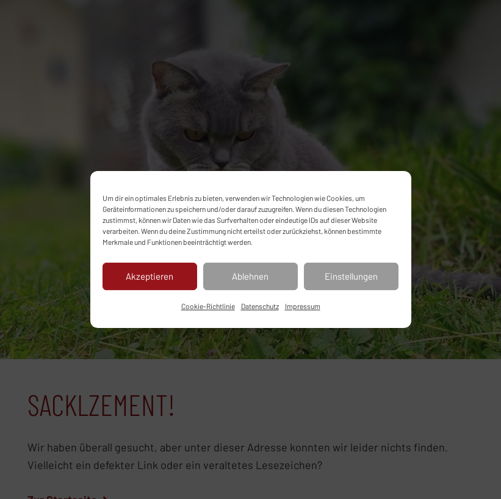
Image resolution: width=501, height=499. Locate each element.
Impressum (302, 306)
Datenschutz (260, 306)
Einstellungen (351, 276)
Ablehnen (250, 276)
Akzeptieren (149, 276)
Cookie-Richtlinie (208, 306)
